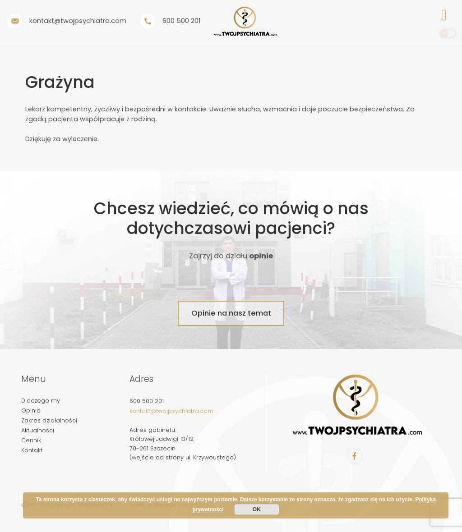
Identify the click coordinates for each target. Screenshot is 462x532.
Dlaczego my (40, 400)
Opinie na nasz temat (231, 313)
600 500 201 (146, 401)
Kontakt (31, 450)
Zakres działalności (49, 420)
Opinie (31, 410)
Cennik (31, 440)
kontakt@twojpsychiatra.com (171, 411)
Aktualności (37, 430)
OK (257, 509)
